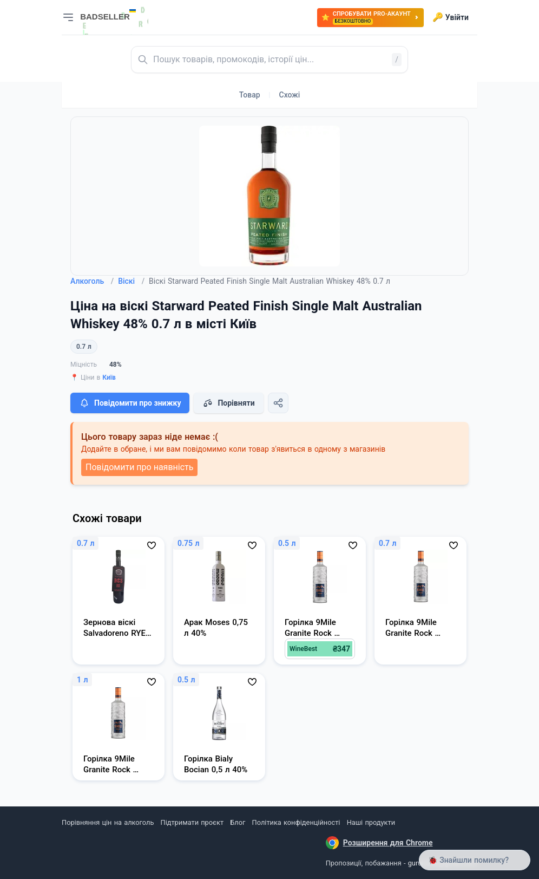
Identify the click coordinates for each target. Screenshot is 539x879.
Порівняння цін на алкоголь (108, 822)
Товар (249, 94)
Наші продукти (371, 822)
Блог (237, 822)
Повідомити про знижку (130, 403)
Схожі (289, 94)
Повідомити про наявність (139, 467)
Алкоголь (92, 281)
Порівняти (228, 403)
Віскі (131, 281)
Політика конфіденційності (296, 822)
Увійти (450, 17)
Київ (109, 377)
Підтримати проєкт (192, 822)
